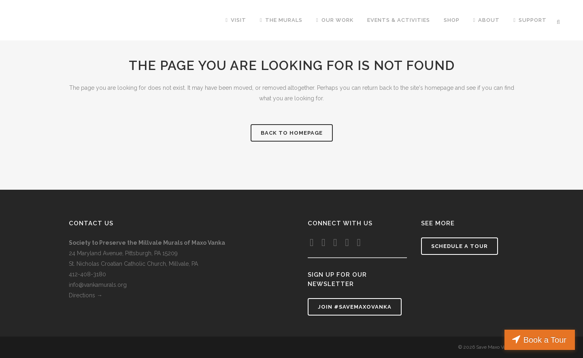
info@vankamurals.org (98, 285)
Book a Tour (544, 339)
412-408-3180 (87, 274)
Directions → (86, 295)
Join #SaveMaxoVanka (355, 307)
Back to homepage (292, 133)
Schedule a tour (459, 246)
